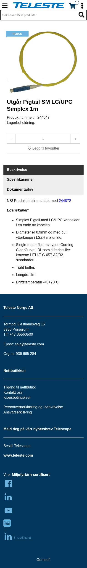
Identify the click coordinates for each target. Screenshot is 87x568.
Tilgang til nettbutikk (19, 387)
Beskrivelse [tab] (17, 170)
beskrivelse (54, 407)
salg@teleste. (26, 344)
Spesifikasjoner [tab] (20, 179)
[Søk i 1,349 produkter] (38, 15)
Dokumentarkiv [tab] (20, 189)
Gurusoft (43, 560)
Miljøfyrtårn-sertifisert (31, 475)
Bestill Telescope (17, 446)
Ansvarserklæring (17, 412)
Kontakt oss (13, 392)
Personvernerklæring (20, 407)
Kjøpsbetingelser (17, 397)
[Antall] (43, 139)
